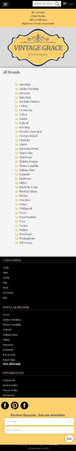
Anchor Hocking (29, 89)
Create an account (44, 23)
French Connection (30, 131)
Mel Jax (23, 195)
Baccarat (24, 93)
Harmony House (29, 148)
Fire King (24, 127)
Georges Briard (28, 136)
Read (5, 287)
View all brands (11, 364)
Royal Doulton (27, 217)
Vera (22, 221)
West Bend (25, 234)
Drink (6, 277)
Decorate (8, 292)
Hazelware (25, 157)
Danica (23, 118)
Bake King (25, 97)
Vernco (23, 225)
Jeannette (24, 174)
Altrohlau (25, 84)
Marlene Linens (28, 191)
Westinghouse (27, 238)
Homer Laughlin (28, 165)
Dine (5, 272)
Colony (23, 106)
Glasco (23, 144)
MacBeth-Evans (28, 187)
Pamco (23, 204)
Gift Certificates (38, 19)
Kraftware (25, 178)
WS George (26, 242)
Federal (23, 123)
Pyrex (22, 213)
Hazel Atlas (26, 153)
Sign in (26, 23)
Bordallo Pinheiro (29, 101)
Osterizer (25, 200)
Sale (5, 297)
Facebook (5, 405)
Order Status (38, 16)
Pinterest (15, 405)
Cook (6, 267)
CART (70, 4)
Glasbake (24, 140)
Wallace (23, 230)
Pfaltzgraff (25, 208)
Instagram (24, 405)
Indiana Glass (27, 170)
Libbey (23, 183)
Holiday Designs (28, 161)
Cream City (26, 110)
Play (5, 282)
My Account (38, 12)
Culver (23, 114)
